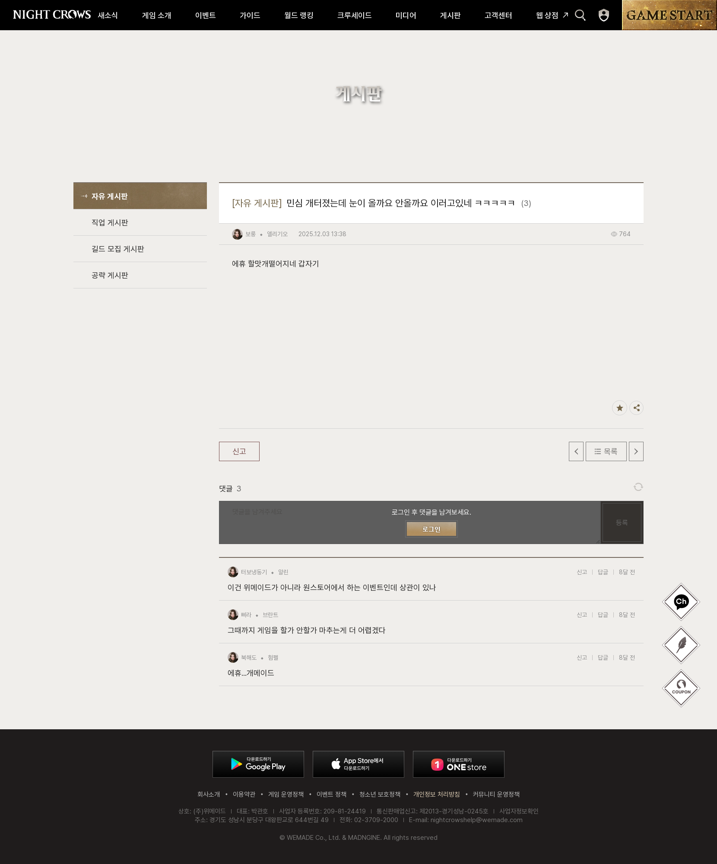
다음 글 (636, 451)
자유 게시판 (110, 196)
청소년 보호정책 (379, 794)
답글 (603, 572)
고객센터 (498, 15)
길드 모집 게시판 (118, 248)
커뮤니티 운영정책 (496, 794)
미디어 (406, 15)
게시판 (450, 15)
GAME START (669, 15)
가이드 (250, 15)
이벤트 (205, 15)
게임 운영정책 (286, 794)
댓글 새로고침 (638, 487)
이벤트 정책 (331, 794)
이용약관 (244, 794)
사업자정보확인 (519, 811)
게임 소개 (156, 15)
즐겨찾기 (619, 407)
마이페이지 (604, 15)
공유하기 (636, 408)
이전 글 (576, 451)
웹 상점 (547, 15)
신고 (239, 451)
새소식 (108, 15)
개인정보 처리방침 (436, 794)
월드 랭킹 (299, 15)
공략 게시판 (110, 275)
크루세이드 (354, 15)
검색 (580, 15)
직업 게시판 (110, 222)
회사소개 (208, 794)
